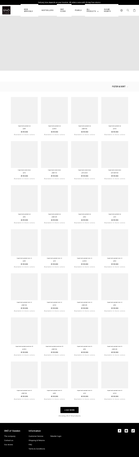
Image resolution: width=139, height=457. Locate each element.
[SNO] (11, 10)
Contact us (8, 440)
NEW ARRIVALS (28, 10)
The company (9, 436)
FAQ (30, 445)
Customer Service (36, 436)
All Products (93, 10)
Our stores (8, 445)
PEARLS (78, 10)
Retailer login (55, 436)
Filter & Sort (120, 86)
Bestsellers (47, 10)
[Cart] (134, 10)
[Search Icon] (128, 10)
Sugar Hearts (107, 10)
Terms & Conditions (37, 449)
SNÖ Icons (63, 10)
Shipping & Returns (37, 440)
